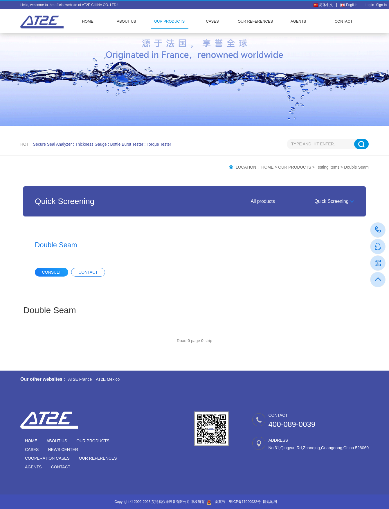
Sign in (381, 5)
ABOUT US (126, 21)
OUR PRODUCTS (169, 21)
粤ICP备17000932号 (244, 502)
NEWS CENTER (63, 449)
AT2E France (80, 379)
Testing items (328, 167)
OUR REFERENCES (255, 21)
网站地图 (270, 502)
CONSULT (51, 272)
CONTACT (344, 21)
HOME (87, 21)
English (348, 5)
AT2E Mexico (108, 379)
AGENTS (298, 21)
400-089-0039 (378, 230)
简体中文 (323, 5)
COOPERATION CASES (47, 458)
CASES (212, 21)
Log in (370, 5)
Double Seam (356, 167)
